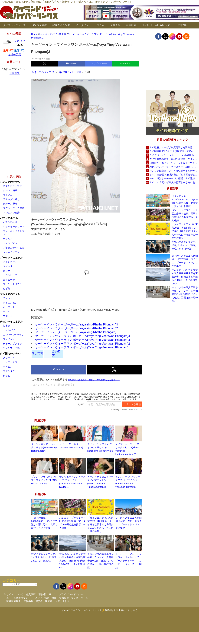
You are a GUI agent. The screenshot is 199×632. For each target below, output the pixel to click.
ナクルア (8, 238)
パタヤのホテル (9, 218)
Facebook (71, 63)
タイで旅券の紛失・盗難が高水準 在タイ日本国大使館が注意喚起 (174, 159)
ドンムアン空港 (11, 212)
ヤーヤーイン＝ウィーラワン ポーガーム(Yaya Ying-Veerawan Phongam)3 (82, 339)
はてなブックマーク (98, 63)
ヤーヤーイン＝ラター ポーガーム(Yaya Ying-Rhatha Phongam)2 (76, 328)
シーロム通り (10, 190)
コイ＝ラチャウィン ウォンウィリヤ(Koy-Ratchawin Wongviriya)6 (100, 447)
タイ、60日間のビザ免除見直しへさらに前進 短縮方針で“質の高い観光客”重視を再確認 (174, 182)
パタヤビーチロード (13, 226)
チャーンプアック (12, 343)
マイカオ (8, 266)
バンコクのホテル (10, 181)
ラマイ (6, 311)
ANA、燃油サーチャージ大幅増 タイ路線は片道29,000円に (174, 178)
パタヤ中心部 (10, 222)
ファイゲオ (9, 339)
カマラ (6, 270)
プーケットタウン (12, 284)
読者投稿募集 (13, 601)
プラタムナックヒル (13, 247)
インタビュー (83, 25)
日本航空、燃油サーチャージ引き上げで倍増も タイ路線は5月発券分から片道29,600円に (174, 163)
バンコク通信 (39, 25)
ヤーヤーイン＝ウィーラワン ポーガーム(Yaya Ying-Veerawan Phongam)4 (82, 336)
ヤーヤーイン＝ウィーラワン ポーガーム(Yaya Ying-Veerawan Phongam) (81, 347)
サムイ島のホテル (10, 294)
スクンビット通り (12, 186)
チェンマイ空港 (11, 348)
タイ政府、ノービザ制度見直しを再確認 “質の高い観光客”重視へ (174, 147)
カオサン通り (10, 203)
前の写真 (37, 353)
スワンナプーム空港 (13, 208)
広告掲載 (28, 601)
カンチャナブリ (11, 362)
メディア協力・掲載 (45, 598)
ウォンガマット (11, 243)
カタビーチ (9, 279)
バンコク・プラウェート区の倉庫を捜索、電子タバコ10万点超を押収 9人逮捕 (185, 215)
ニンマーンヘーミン (13, 334)
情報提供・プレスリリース (73, 598)
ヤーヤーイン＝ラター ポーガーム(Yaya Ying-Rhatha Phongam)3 (76, 324)
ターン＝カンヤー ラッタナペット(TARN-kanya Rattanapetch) (44, 447)
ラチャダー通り (11, 199)
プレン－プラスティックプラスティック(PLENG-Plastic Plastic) (44, 480)
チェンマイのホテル (11, 321)
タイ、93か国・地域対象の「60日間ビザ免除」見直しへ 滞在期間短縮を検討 (174, 174)
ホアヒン (8, 366)
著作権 (42, 594)
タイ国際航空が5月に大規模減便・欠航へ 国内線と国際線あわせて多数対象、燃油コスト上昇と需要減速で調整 (174, 151)
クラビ (6, 375)
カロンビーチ (10, 275)
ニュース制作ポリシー (18, 598)
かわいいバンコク (43, 72)
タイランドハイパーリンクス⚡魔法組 (91, 610)
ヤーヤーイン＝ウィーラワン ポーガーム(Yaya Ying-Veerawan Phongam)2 (82, 343)
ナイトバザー (10, 330)
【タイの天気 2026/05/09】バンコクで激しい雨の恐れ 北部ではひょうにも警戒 (185, 201)
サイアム (8, 194)
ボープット (9, 307)
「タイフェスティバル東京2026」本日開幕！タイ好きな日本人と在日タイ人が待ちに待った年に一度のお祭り (100, 524)
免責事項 (31, 594)
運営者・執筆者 (44, 601)
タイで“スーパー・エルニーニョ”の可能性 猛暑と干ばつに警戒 (174, 155)
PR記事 (182, 25)
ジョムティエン (11, 252)
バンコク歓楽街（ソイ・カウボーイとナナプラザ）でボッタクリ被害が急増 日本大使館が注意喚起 (174, 170)
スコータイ (9, 357)
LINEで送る (125, 63)
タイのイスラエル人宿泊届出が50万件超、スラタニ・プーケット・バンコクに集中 (185, 260)
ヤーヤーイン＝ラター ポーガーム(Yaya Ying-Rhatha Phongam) (75, 332)
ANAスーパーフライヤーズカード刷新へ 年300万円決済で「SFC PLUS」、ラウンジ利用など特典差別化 (174, 166)
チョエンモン (10, 302)
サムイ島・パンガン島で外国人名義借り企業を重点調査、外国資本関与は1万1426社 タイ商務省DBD (72, 560)
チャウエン (9, 298)
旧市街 (6, 325)
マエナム (8, 316)
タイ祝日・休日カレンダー (157, 25)
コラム (100, 25)
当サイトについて (13, 594)
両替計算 (131, 25)
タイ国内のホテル (10, 353)
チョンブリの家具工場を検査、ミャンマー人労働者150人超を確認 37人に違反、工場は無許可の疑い (100, 560)
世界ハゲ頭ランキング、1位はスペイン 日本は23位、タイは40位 (44, 557)
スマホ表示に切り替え (125, 610)
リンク (52, 594)
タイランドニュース (14, 25)
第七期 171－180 (70, 72)
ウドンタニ (9, 371)
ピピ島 (6, 288)
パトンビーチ (10, 261)
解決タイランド (61, 25)
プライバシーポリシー (71, 594)
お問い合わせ (62, 601)
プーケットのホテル (11, 257)
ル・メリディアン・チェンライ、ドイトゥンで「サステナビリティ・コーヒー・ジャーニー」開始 (128, 560)
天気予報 (115, 25)
